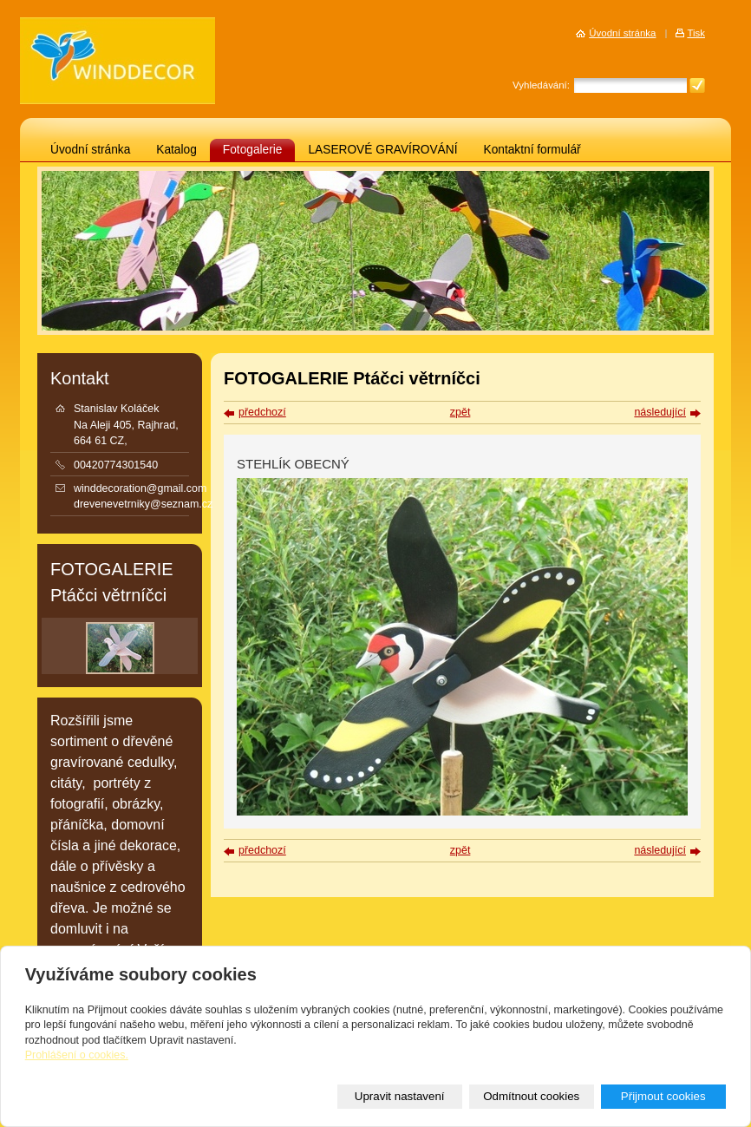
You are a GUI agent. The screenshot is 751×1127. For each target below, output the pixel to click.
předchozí (262, 412)
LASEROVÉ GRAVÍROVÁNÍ (382, 149)
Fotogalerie (253, 149)
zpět (460, 412)
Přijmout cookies (663, 1096)
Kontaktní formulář (532, 149)
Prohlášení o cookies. (76, 1055)
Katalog (176, 149)
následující (660, 412)
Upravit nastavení (400, 1096)
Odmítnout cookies (531, 1096)
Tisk (696, 33)
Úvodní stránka (90, 149)
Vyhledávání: (541, 85)
